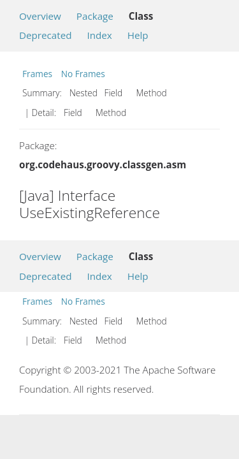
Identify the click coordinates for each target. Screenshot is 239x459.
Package (94, 16)
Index (99, 35)
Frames (37, 74)
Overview (40, 16)
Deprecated (45, 35)
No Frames (83, 74)
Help (137, 35)
